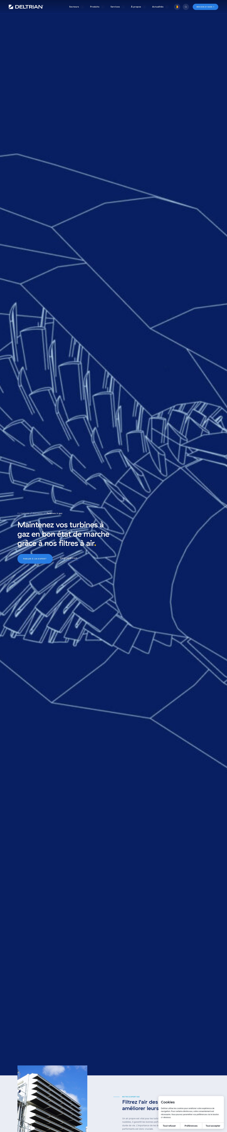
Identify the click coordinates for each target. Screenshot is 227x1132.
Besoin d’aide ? (205, 7)
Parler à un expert (35, 559)
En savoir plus (69, 558)
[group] (76, 7)
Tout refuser (169, 1125)
